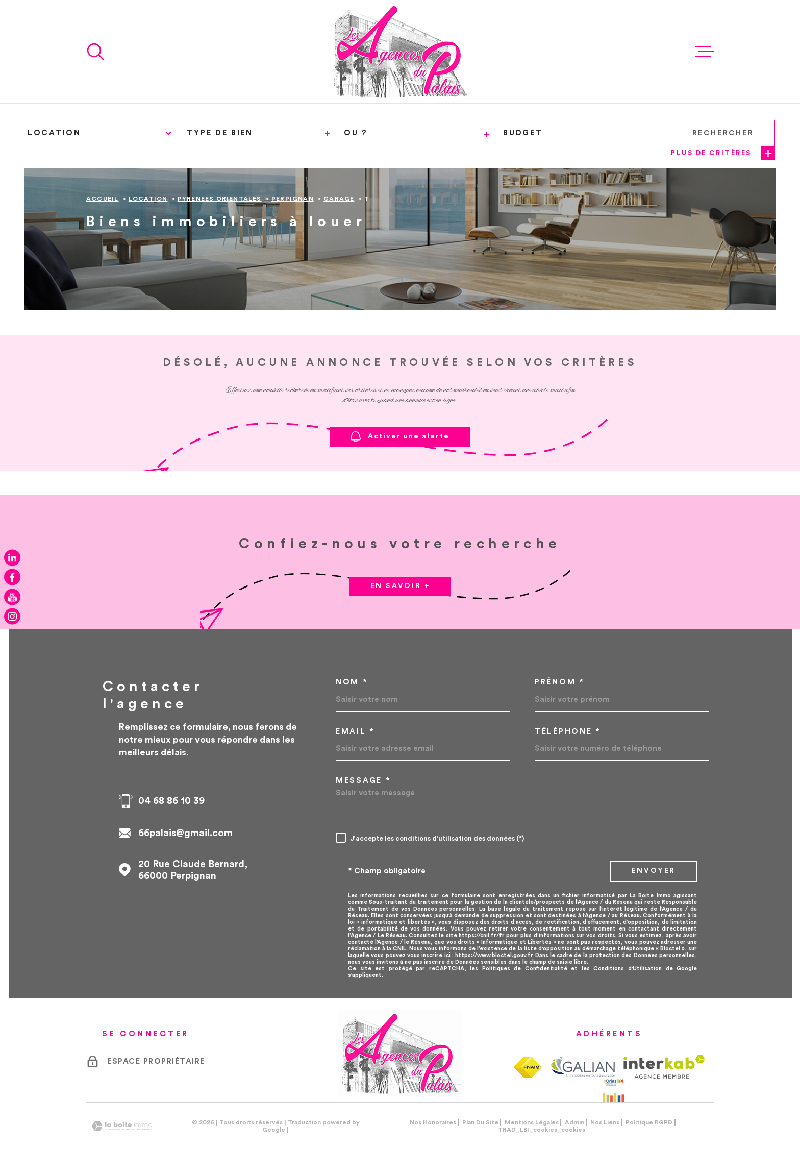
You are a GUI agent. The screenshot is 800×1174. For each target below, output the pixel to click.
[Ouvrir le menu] (704, 51)
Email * (355, 732)
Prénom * (560, 682)
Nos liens (604, 1122)
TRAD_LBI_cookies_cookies (541, 1130)
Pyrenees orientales (220, 198)
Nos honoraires (433, 1122)
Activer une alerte (400, 436)
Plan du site (480, 1122)
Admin (574, 1122)
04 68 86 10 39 (171, 801)
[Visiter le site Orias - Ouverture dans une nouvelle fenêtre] (613, 1090)
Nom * (352, 682)
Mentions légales (532, 1122)
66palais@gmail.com (185, 833)
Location (148, 198)
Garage (338, 198)
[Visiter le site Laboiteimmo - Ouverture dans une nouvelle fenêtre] (122, 1126)
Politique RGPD (649, 1122)
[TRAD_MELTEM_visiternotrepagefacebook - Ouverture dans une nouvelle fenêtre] (12, 577)
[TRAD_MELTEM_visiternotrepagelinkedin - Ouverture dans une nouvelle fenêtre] (12, 557)
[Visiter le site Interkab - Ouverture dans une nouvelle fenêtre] (664, 1067)
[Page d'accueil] (400, 51)
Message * (363, 781)
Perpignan (292, 198)
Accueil (102, 198)
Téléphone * (568, 732)
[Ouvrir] (95, 51)
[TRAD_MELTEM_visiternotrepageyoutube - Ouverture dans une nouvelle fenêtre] (12, 597)
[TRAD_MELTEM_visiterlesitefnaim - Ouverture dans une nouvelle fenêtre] (528, 1067)
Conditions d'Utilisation (627, 968)
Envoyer (654, 870)
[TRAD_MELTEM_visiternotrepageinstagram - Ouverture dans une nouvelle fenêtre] (12, 616)
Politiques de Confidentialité (524, 968)
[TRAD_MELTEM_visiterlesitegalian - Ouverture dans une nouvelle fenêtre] (582, 1067)
